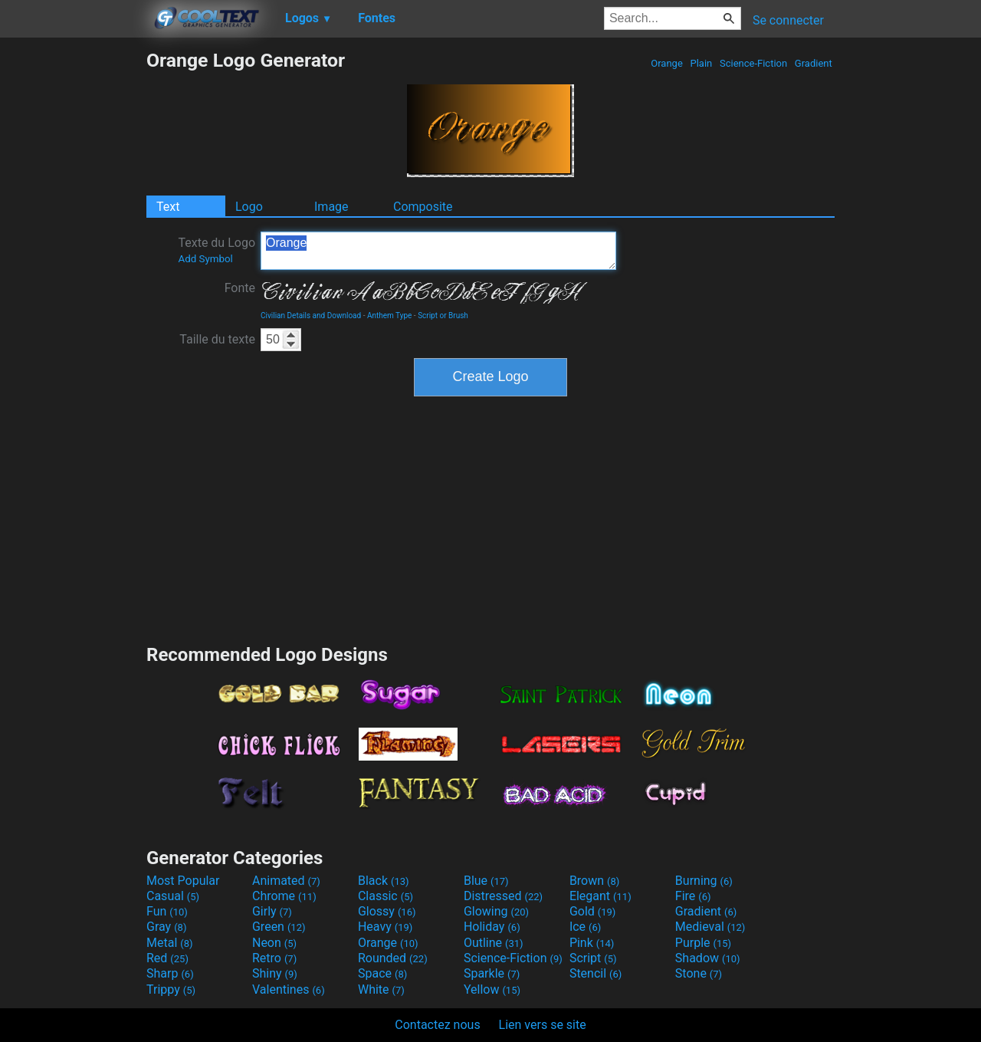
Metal (169, 942)
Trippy (170, 989)
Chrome (284, 896)
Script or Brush (443, 315)
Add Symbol (205, 259)
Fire (693, 896)
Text (167, 206)
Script (593, 958)
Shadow (707, 958)
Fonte (240, 288)
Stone (698, 973)
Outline (493, 942)
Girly (272, 911)
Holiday (492, 926)
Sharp (170, 973)
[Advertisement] (72, 279)
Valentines (288, 989)
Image (331, 206)
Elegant (600, 896)
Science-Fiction (753, 63)
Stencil (595, 973)
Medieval (710, 926)
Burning (704, 880)
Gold (592, 911)
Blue (486, 880)
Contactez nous (437, 1024)
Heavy (385, 926)
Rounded (393, 958)
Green (279, 926)
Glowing (496, 911)
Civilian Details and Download (311, 315)
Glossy (387, 911)
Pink (592, 942)
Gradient (813, 63)
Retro (274, 958)
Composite (423, 206)
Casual (172, 896)
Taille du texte (217, 339)
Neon (274, 942)
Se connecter (788, 20)
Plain (700, 63)
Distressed (503, 896)
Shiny (274, 973)
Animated (286, 880)
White (381, 989)
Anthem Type (389, 315)
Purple (703, 942)
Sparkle (492, 973)
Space (382, 973)
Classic (385, 896)
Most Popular (183, 880)
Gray (166, 926)
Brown (594, 880)
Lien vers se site (542, 1024)
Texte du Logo (216, 250)
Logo (249, 206)
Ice (585, 926)
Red (167, 958)
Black (383, 880)
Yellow (492, 989)
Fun (167, 911)
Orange (666, 63)
